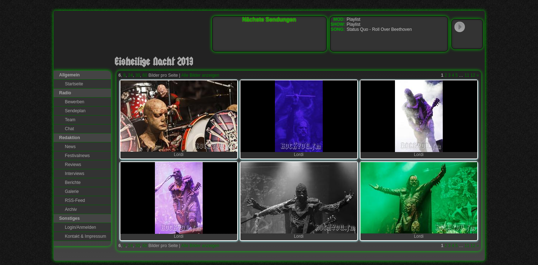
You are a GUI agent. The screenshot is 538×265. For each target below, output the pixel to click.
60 (144, 75)
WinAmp (474, 27)
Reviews (73, 164)
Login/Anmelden (80, 227)
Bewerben (74, 101)
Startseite (74, 83)
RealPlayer (474, 41)
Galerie (72, 191)
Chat (69, 128)
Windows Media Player (459, 41)
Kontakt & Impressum (85, 236)
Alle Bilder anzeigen (200, 75)
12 (472, 75)
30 (137, 75)
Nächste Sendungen (269, 19)
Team (70, 119)
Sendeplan (75, 110)
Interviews (74, 173)
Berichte (73, 182)
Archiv (71, 209)
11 (466, 75)
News (70, 146)
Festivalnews (77, 155)
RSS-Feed (75, 200)
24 (130, 75)
